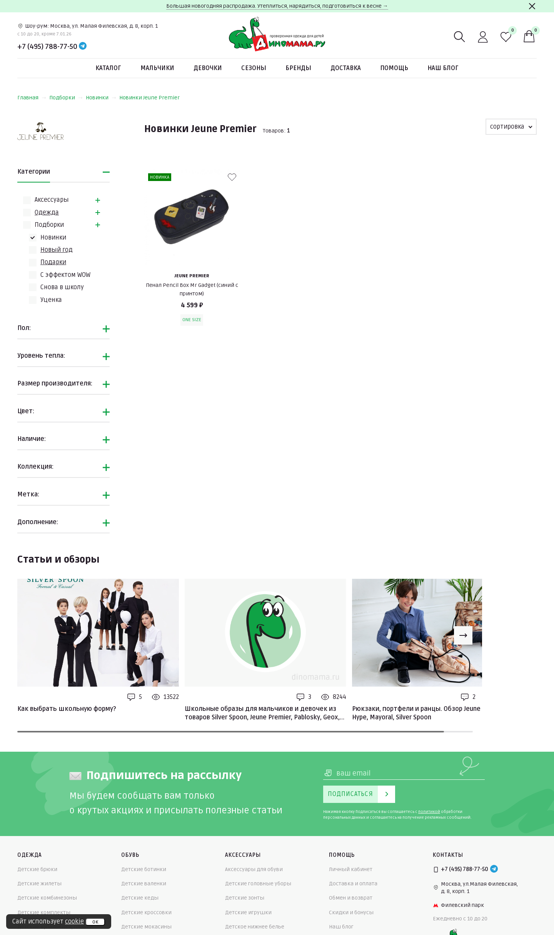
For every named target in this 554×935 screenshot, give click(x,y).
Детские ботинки (143, 869)
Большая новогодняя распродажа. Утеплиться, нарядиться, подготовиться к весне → (277, 6)
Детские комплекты (43, 912)
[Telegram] (83, 46)
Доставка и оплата (353, 883)
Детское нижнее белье (254, 926)
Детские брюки (37, 869)
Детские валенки (143, 883)
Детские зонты (244, 898)
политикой (429, 811)
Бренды (298, 68)
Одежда (47, 212)
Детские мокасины (146, 926)
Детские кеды (140, 898)
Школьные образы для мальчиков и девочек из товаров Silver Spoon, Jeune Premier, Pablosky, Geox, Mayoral (262, 713)
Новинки (101, 97)
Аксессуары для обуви (254, 869)
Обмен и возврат (350, 898)
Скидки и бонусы (351, 912)
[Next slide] (463, 635)
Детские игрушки (248, 912)
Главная (31, 97)
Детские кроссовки (146, 912)
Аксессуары (52, 200)
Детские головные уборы (258, 883)
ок (95, 922)
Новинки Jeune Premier (149, 97)
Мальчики (157, 68)
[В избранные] (232, 177)
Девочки (208, 68)
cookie (74, 921)
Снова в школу (62, 287)
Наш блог (443, 68)
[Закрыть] (532, 6)
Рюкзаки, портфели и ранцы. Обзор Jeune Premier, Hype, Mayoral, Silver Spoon (429, 713)
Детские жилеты (39, 883)
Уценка (51, 300)
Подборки (66, 97)
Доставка (345, 68)
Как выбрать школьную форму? (66, 709)
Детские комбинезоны (47, 898)
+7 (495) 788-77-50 (47, 46)
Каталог (108, 68)
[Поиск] (459, 37)
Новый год (56, 250)
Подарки (53, 262)
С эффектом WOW (65, 275)
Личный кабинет (350, 869)
